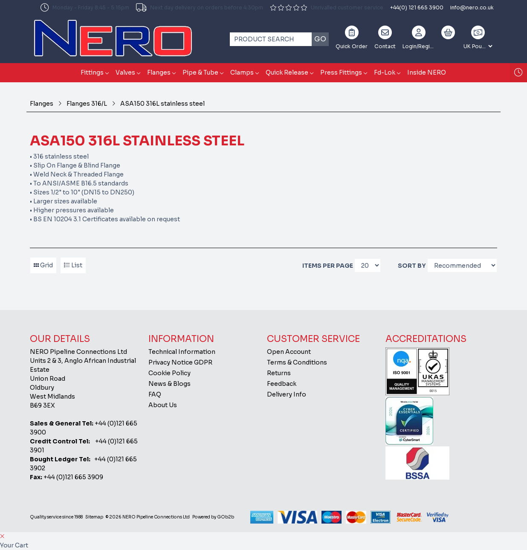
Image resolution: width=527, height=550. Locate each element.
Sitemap (94, 517)
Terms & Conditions (297, 362)
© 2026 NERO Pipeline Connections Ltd (148, 517)
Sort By (412, 265)
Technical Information (181, 352)
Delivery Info (286, 394)
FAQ (154, 394)
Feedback (281, 384)
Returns (279, 373)
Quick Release (287, 72)
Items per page (327, 265)
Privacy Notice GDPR (180, 362)
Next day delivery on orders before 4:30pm (199, 7)
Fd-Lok (384, 72)
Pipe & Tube (200, 72)
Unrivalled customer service (326, 7)
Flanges (159, 72)
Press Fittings (341, 72)
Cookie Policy (169, 373)
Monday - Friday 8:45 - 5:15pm (85, 7)
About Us (162, 405)
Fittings (92, 72)
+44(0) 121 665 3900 (416, 7)
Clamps (242, 72)
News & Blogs (169, 384)
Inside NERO (426, 72)
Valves (125, 72)
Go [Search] (320, 39)
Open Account (289, 352)
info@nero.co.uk (472, 7)
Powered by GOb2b (213, 517)
